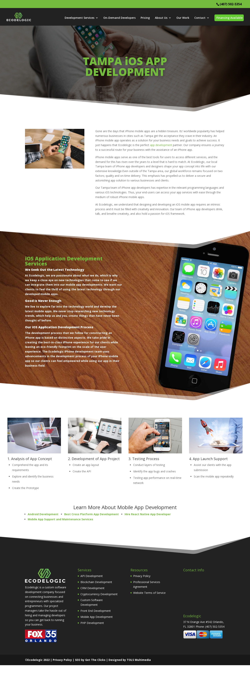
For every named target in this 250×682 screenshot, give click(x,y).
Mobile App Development (96, 617)
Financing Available (229, 18)
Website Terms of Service (149, 593)
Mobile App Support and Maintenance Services (60, 519)
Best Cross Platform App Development (91, 514)
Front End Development (95, 611)
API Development (91, 576)
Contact (199, 18)
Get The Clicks (95, 660)
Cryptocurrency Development (99, 594)
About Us (161, 18)
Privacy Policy (141, 576)
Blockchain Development (96, 582)
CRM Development (92, 588)
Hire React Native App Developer (148, 514)
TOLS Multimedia (139, 660)
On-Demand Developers (119, 18)
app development (161, 145)
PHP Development (92, 623)
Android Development (43, 514)
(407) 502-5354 (231, 4)
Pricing (145, 18)
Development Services (79, 18)
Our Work (182, 18)
